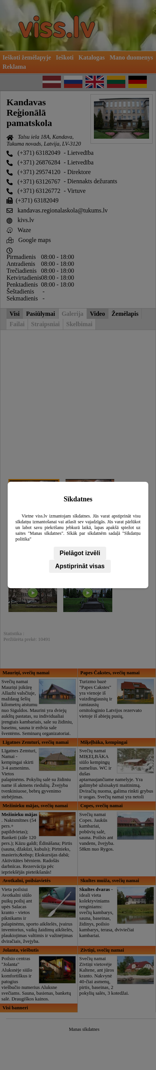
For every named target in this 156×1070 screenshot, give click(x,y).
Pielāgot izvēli (80, 553)
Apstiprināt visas (80, 566)
